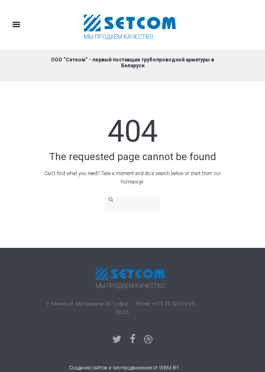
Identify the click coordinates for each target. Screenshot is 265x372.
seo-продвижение (132, 368)
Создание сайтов (88, 368)
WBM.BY (169, 368)
